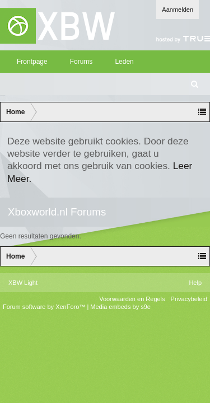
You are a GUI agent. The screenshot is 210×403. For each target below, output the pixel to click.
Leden (124, 61)
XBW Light (23, 282)
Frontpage (32, 61)
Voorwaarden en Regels (132, 299)
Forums (81, 61)
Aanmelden (177, 9)
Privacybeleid (189, 299)
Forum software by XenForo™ (45, 306)
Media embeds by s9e (120, 306)
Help (195, 282)
